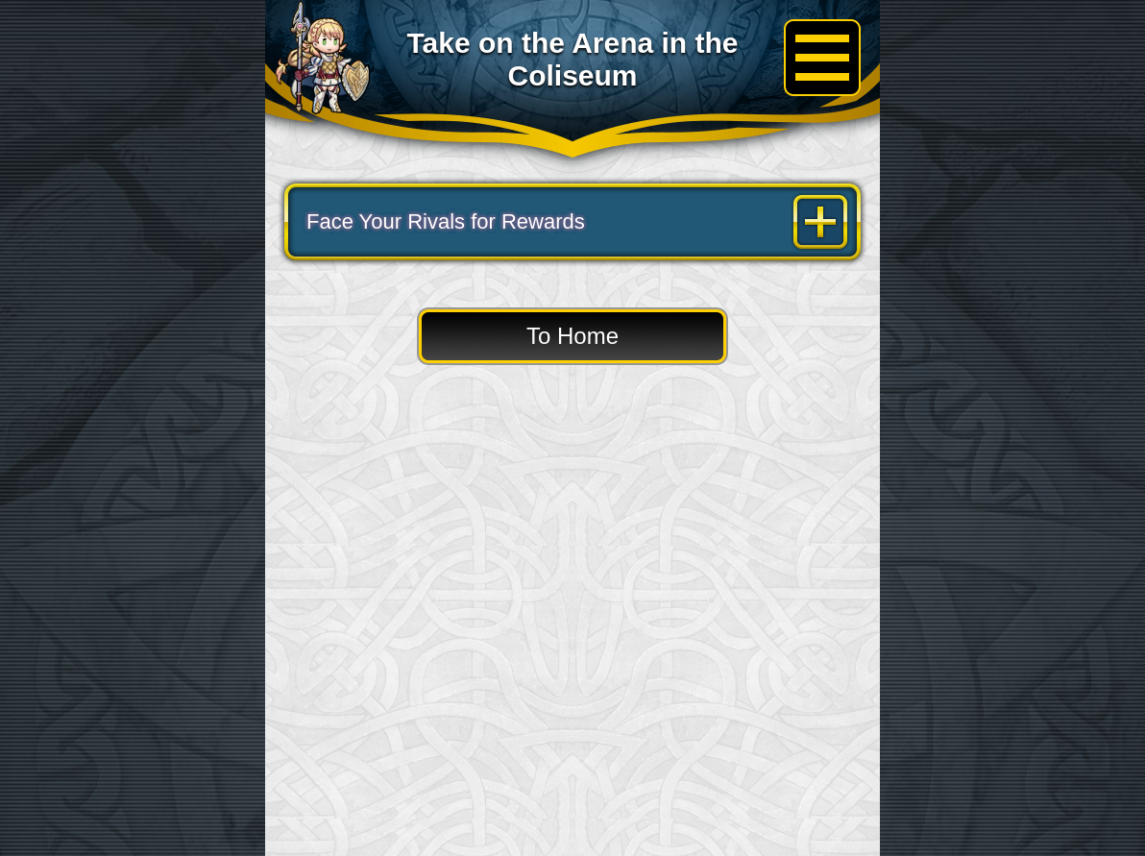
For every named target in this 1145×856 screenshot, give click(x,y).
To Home (572, 336)
